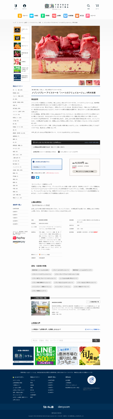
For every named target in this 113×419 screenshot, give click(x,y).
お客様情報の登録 (17, 382)
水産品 (33, 16)
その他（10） (16, 120)
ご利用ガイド (16, 385)
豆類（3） (15, 105)
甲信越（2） (16, 176)
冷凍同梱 (68, 16)
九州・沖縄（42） (17, 194)
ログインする (16, 380)
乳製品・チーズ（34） (18, 127)
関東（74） (15, 173)
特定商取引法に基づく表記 (72, 387)
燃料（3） (15, 139)
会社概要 (68, 380)
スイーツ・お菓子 (23, 22)
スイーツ (90, 16)
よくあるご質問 (17, 387)
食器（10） (15, 151)
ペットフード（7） (17, 167)
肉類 (31, 387)
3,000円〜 (15, 211)
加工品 (79, 16)
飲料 (31, 397)
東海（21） (15, 179)
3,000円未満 (16, 208)
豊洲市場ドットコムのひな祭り (40, 270)
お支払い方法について (18, 390)
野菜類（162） (16, 93)
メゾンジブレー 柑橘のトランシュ (41, 286)
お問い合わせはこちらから (52, 173)
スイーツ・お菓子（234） (19, 111)
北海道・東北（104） (18, 170)
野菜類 (45, 16)
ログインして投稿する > (93, 329)
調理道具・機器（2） (18, 145)
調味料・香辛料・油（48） (19, 133)
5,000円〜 (15, 214)
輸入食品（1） (16, 164)
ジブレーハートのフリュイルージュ (41, 274)
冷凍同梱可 (33, 395)
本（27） (15, 142)
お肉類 (56, 16)
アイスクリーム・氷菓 (35, 22)
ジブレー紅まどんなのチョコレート (63, 282)
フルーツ (23, 16)
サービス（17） (16, 148)
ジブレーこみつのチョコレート (61, 270)
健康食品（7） (16, 136)
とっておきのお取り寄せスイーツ (68, 278)
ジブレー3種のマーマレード (81, 286)
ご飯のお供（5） (17, 157)
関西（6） (15, 182)
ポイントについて (17, 395)
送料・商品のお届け (18, 392)
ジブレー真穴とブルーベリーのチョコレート (44, 278)
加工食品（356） (17, 108)
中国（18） (15, 188)
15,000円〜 (15, 224)
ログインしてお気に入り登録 (84, 171)
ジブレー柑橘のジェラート (39, 290)
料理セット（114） (17, 117)
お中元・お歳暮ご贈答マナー (20, 397)
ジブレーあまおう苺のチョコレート (86, 282)
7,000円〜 (15, 217)
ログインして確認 (45, 254)
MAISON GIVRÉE (43, 220)
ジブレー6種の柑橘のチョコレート (41, 282)
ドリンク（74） (16, 114)
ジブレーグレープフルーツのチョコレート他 (67, 274)
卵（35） (15, 123)
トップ (14, 22)
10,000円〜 (15, 221)
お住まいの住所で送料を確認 (91, 142)
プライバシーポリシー (71, 385)
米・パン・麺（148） (18, 90)
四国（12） (15, 191)
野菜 (31, 382)
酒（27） (15, 130)
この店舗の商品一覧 (94, 301)
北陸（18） (15, 185)
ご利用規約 (68, 382)
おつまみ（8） (16, 160)
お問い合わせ (16, 399)
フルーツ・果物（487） (18, 96)
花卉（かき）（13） (18, 154)
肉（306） (15, 99)
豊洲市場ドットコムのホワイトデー (82, 270)
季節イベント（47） (18, 197)
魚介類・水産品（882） (18, 102)
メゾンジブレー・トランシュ (62, 286)
